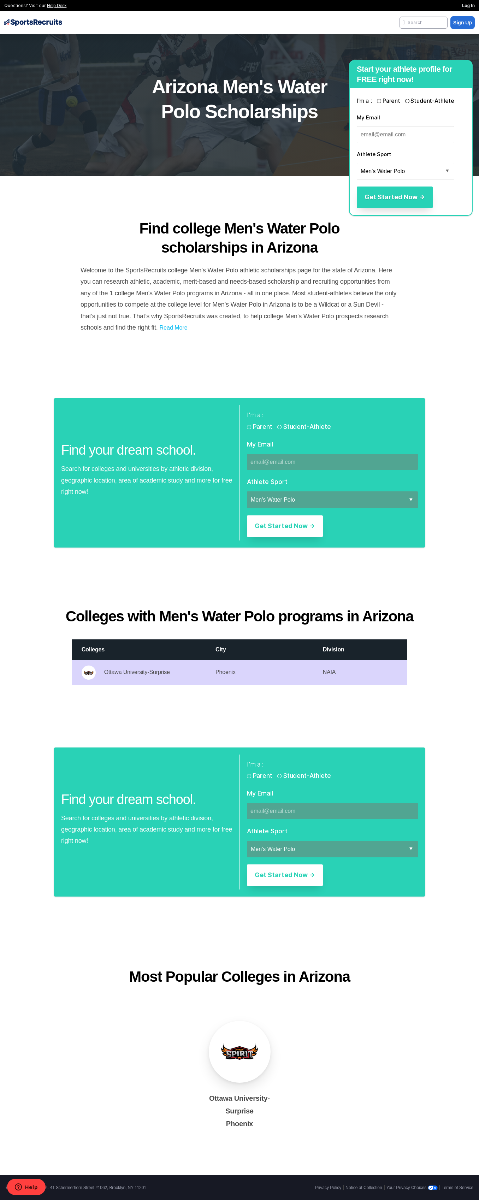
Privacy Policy (328, 1187)
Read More (174, 328)
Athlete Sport (374, 154)
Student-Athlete (431, 100)
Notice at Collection (363, 1187)
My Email (368, 117)
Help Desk (56, 5)
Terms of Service (457, 1187)
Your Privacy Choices (412, 1187)
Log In (468, 5)
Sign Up (462, 22)
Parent (391, 100)
